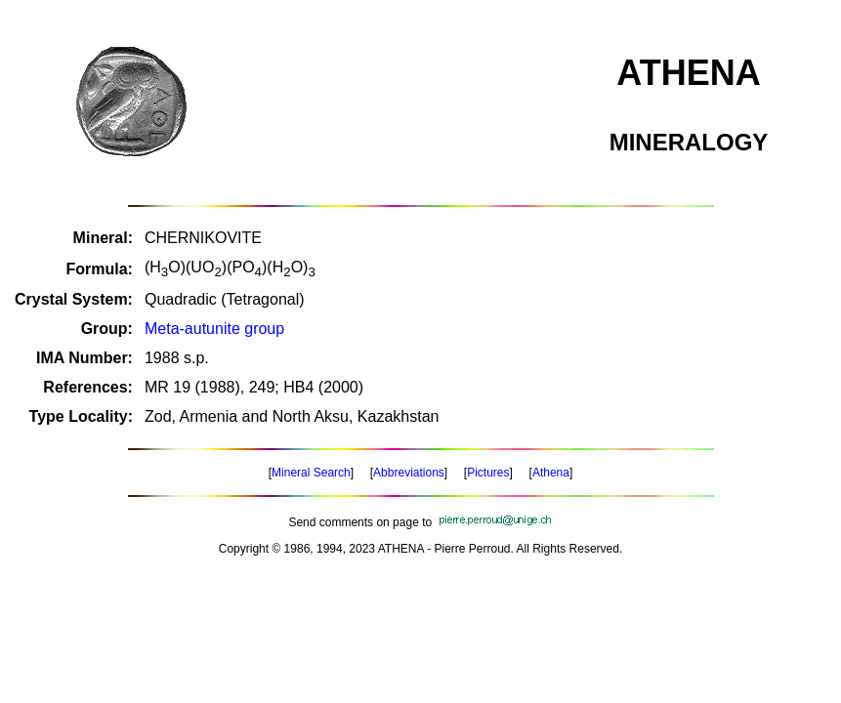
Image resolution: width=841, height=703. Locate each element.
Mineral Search (311, 472)
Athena (550, 472)
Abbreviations (408, 472)
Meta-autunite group (214, 328)
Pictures (488, 472)
